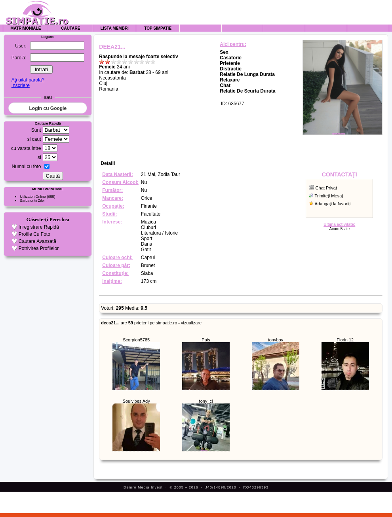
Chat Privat (326, 188)
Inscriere (20, 85)
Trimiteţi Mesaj (329, 195)
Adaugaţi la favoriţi (333, 203)
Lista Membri (115, 28)
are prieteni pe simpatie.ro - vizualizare (151, 322)
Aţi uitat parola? (27, 80)
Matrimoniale (25, 28)
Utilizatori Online (33, 197)
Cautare (70, 28)
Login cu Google (48, 108)
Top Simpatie (157, 28)
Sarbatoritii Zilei (32, 201)
